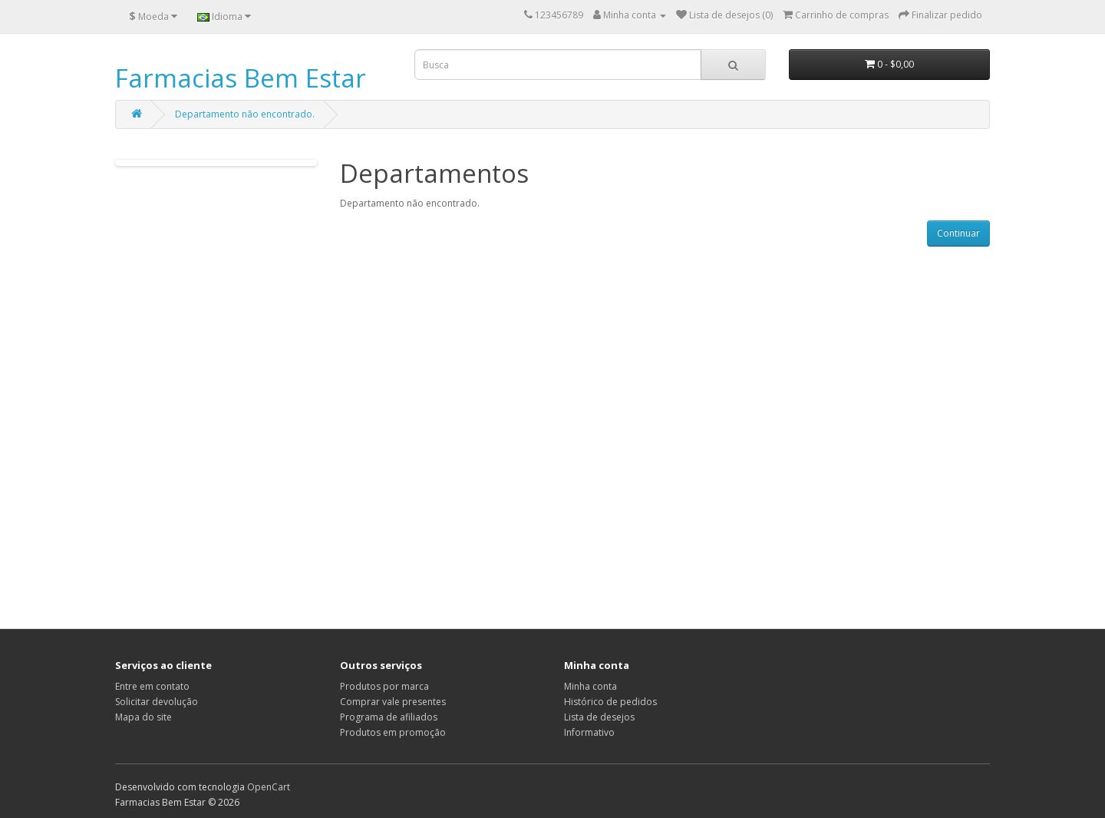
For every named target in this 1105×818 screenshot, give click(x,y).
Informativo (589, 732)
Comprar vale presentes (393, 701)
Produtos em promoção (393, 732)
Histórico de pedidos (610, 701)
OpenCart (268, 786)
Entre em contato (152, 686)
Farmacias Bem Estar (240, 78)
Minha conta (590, 686)
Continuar (958, 233)
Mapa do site (143, 717)
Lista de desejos (599, 717)
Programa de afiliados (388, 717)
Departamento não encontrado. (245, 114)
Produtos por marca (384, 686)
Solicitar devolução (156, 701)
